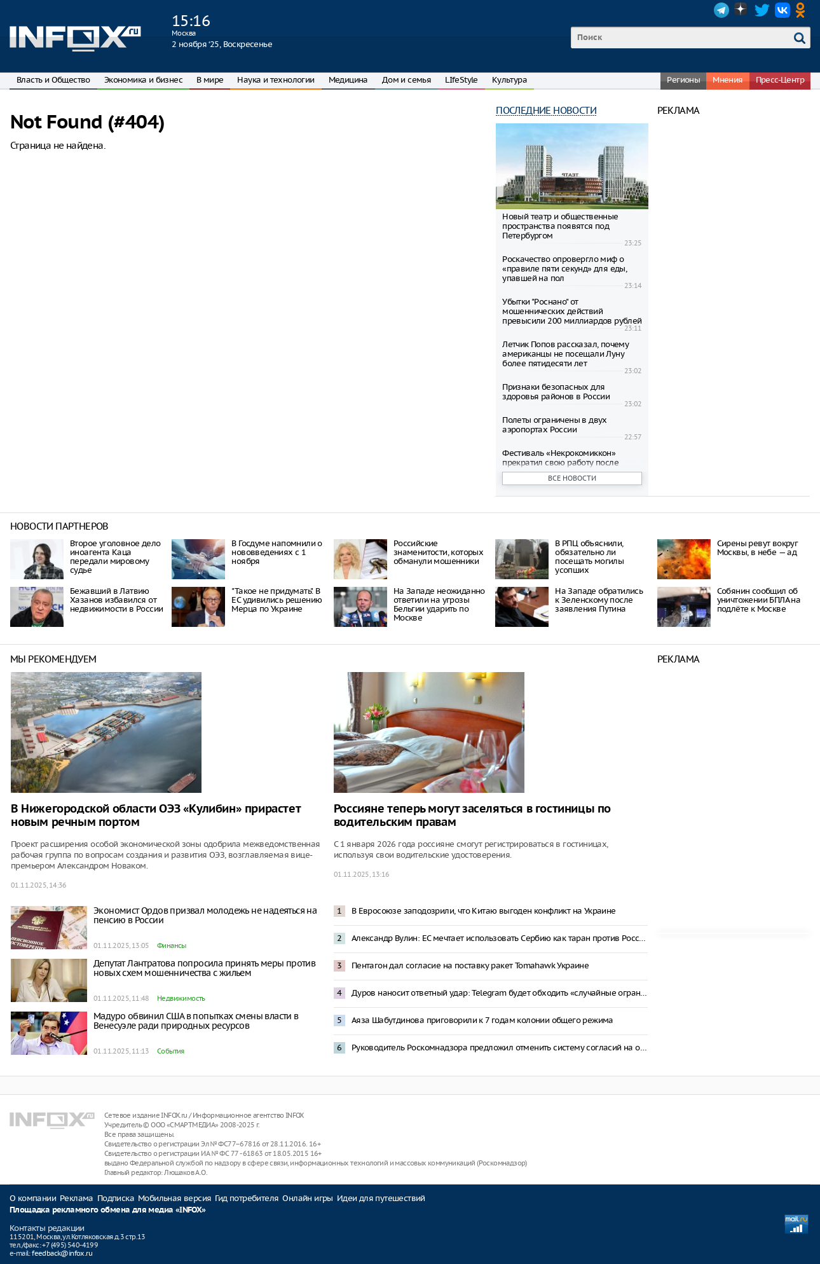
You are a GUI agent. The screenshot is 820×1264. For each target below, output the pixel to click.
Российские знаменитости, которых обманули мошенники (438, 552)
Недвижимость (181, 998)
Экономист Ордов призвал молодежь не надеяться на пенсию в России (205, 915)
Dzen (741, 10)
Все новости (572, 478)
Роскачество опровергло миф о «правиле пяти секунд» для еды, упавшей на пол (564, 269)
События (170, 1051)
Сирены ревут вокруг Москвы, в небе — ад (757, 548)
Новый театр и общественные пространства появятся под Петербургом (560, 226)
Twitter (762, 10)
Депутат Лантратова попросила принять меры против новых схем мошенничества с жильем (204, 968)
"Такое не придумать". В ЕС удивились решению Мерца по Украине (276, 600)
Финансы (171, 945)
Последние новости (546, 110)
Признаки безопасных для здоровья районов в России (556, 391)
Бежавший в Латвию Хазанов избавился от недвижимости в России (116, 600)
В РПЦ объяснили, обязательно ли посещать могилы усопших (589, 556)
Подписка (115, 1198)
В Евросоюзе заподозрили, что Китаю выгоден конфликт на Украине (484, 911)
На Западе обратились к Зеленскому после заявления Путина (599, 600)
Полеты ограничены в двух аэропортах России (554, 425)
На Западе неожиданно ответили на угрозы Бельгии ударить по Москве (439, 604)
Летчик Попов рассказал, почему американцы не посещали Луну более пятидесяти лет (565, 354)
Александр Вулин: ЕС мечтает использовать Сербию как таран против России (500, 938)
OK (802, 10)
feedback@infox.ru (62, 1253)
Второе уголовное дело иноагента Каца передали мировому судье (115, 556)
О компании (33, 1198)
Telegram (721, 10)
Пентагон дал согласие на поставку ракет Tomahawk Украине (470, 965)
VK (782, 10)
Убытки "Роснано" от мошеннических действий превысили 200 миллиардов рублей (571, 311)
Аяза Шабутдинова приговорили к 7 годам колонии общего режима (482, 1020)
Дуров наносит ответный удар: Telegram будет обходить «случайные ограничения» (500, 993)
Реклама (76, 1198)
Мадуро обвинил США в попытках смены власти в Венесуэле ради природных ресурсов (196, 1020)
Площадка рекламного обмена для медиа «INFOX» (108, 1210)
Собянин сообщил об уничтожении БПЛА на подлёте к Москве (759, 600)
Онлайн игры (307, 1198)
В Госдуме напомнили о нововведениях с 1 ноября (276, 552)
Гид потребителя (246, 1198)
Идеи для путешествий (381, 1198)
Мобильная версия (174, 1198)
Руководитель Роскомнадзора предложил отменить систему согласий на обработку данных (500, 1047)
